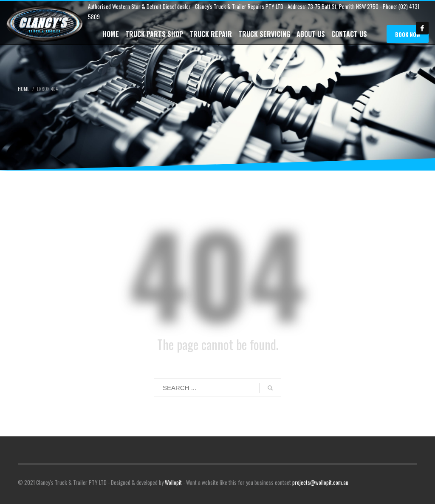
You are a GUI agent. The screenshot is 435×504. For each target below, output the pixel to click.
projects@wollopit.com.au (320, 482)
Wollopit (173, 482)
